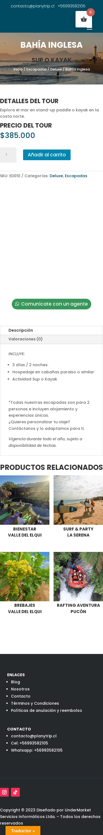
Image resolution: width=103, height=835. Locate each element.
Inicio (18, 69)
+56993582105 (71, 6)
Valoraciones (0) (26, 339)
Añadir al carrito (47, 154)
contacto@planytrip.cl (32, 6)
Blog (15, 682)
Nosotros (20, 689)
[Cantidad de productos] (8, 155)
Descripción (21, 330)
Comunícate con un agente (54, 304)
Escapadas (36, 69)
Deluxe (56, 69)
